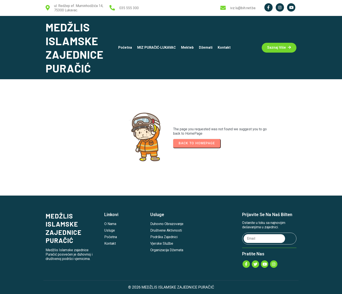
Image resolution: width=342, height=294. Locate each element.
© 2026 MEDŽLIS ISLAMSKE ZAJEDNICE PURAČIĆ (171, 287)
